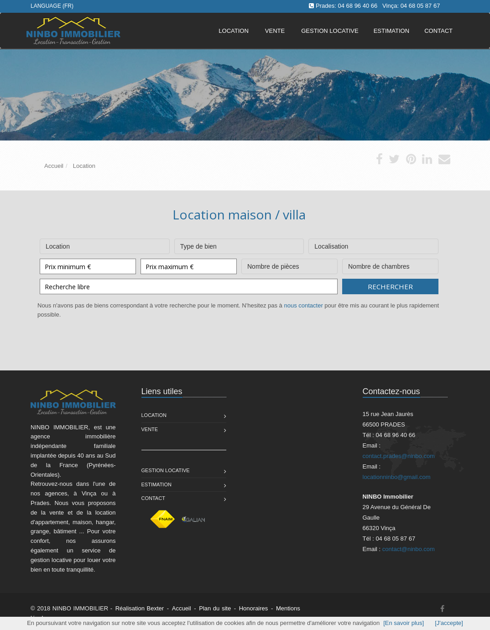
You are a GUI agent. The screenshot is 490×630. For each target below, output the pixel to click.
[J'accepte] (449, 623)
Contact (153, 498)
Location (234, 30)
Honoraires (253, 608)
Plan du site (215, 608)
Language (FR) (52, 6)
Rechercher (390, 286)
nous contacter (303, 305)
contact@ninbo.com (408, 549)
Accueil (181, 608)
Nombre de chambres (390, 264)
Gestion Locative (165, 470)
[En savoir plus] (403, 623)
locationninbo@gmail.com (397, 477)
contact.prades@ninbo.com (399, 456)
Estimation (156, 484)
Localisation (373, 244)
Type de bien (239, 244)
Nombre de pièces (289, 264)
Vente (275, 30)
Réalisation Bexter (139, 608)
